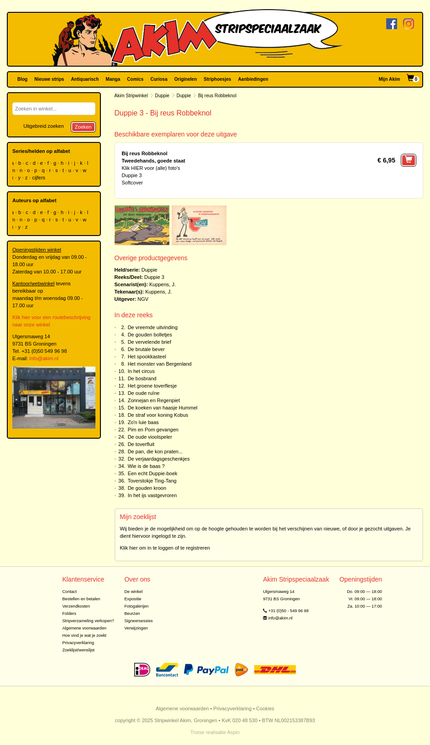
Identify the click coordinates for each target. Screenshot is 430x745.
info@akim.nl (43, 358)
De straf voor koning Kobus (158, 415)
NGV (142, 299)
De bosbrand (142, 378)
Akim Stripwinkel (131, 95)
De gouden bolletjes (150, 334)
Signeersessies (138, 621)
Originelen (185, 79)
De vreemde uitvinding (153, 327)
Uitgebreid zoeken (43, 126)
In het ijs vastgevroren (152, 495)
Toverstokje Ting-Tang (152, 480)
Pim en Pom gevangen (153, 429)
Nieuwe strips (49, 79)
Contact (69, 591)
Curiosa (158, 79)
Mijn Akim (389, 79)
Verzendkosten (76, 606)
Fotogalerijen (136, 606)
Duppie (162, 95)
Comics (135, 79)
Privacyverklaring (78, 642)
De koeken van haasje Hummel (163, 407)
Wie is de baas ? (146, 466)
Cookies (265, 708)
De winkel (133, 591)
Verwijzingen (135, 628)
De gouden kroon (147, 488)
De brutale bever (146, 349)
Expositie (132, 599)
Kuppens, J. (162, 284)
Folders (69, 613)
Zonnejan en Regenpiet (154, 400)
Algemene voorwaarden (84, 628)
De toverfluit (141, 444)
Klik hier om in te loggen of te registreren (165, 548)
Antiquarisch (85, 79)
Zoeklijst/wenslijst (78, 650)
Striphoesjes (217, 79)
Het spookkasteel (147, 356)
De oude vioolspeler (150, 437)
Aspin (233, 732)
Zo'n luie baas (143, 422)
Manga (113, 79)
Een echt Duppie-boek (153, 473)
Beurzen (132, 613)
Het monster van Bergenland (160, 364)
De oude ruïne (144, 393)
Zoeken (83, 127)
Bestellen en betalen (81, 599)
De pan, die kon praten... (155, 451)
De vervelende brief (149, 342)
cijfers (39, 177)
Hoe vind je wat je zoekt (84, 635)
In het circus (141, 371)
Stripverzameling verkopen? (88, 621)
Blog (22, 79)
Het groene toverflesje (152, 385)
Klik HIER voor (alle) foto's (151, 168)
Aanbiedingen (253, 79)
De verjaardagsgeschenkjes (159, 459)
